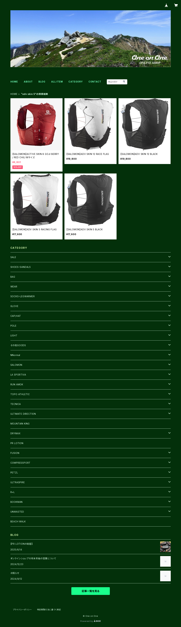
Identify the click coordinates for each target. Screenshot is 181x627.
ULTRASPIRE (17, 482)
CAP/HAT (15, 316)
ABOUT (28, 81)
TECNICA (15, 404)
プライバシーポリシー (22, 609)
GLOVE (14, 306)
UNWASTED (17, 511)
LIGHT (13, 335)
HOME (14, 81)
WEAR (13, 286)
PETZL (14, 472)
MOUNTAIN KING (20, 423)
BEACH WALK (18, 521)
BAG (12, 276)
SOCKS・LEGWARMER (22, 296)
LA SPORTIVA (18, 374)
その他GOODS (18, 345)
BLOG (41, 81)
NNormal (15, 355)
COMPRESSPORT (20, 462)
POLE (13, 325)
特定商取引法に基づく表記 (49, 609)
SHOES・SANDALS (20, 267)
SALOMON (16, 364)
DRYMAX (15, 433)
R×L (12, 492)
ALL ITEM (57, 81)
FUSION (14, 453)
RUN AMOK (16, 384)
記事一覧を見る (90, 591)
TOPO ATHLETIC (20, 394)
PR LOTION (16, 443)
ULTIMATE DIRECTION (23, 413)
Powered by (90, 621)
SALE (13, 257)
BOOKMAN (16, 502)
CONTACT (94, 81)
